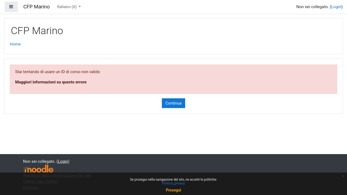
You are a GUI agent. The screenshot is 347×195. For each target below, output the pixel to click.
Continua (173, 103)
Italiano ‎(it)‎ (67, 6)
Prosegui (173, 190)
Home (15, 44)
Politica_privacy (173, 183)
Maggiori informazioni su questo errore (50, 82)
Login (336, 6)
